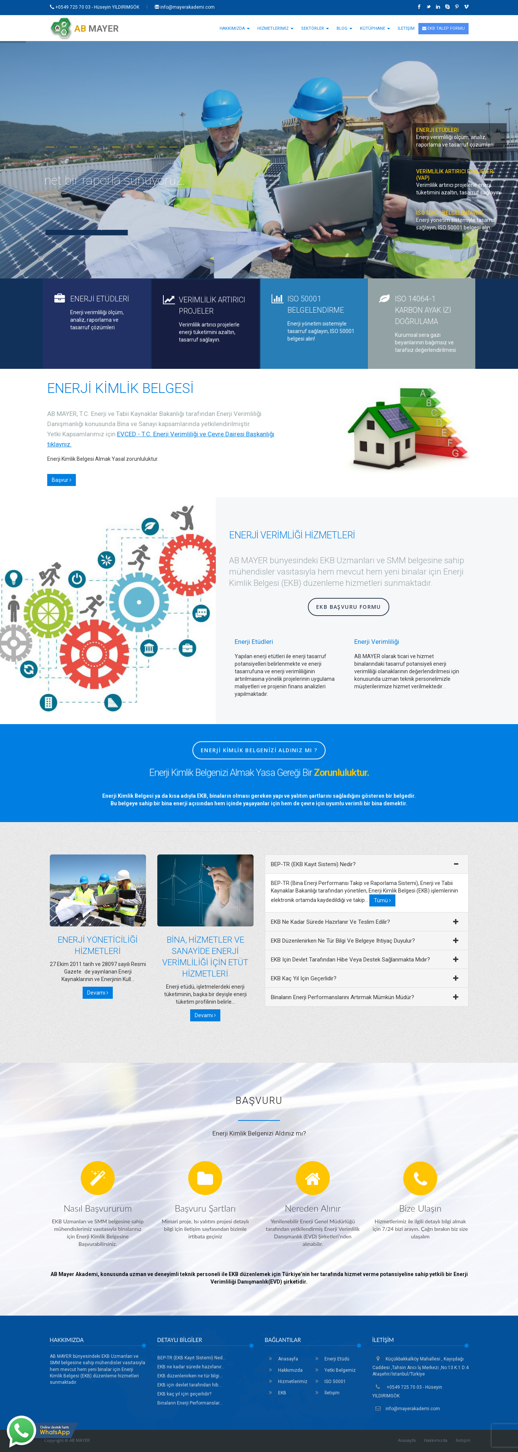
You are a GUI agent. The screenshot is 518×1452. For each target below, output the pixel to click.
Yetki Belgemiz (333, 1370)
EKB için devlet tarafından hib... (189, 1385)
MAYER (84, 28)
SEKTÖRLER (315, 28)
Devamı (97, 993)
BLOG (344, 28)
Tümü (382, 900)
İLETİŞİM (406, 28)
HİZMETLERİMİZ (275, 28)
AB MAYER (79, 1440)
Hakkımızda (284, 1370)
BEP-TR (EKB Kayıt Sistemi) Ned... (191, 1357)
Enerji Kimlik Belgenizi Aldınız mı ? (259, 767)
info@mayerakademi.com (185, 7)
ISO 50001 (328, 1381)
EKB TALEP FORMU (443, 28)
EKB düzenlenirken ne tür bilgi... (190, 1376)
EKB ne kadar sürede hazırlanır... (190, 1366)
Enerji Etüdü (330, 1359)
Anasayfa (281, 1359)
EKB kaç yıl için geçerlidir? (184, 1394)
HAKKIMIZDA (235, 28)
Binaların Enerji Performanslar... (190, 1403)
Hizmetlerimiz (286, 1381)
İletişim (325, 1392)
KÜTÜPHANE (375, 28)
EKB (275, 1392)
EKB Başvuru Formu (348, 606)
